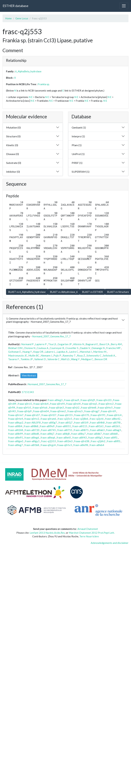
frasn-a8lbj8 (63, 433)
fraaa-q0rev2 (106, 403)
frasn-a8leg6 (31, 437)
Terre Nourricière (89, 536)
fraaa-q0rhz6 (40, 407)
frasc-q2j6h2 (98, 441)
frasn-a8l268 (15, 430)
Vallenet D (40, 359)
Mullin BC (33, 355)
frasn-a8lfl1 (110, 437)
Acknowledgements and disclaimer (109, 542)
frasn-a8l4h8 (97, 422)
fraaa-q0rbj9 (88, 400)
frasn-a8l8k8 (31, 426)
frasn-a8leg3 (55, 400)
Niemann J (46, 355)
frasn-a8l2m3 (65, 441)
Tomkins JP (27, 359)
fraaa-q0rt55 (65, 415)
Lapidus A (62, 351)
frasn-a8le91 (15, 437)
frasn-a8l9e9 (47, 426)
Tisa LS (52, 344)
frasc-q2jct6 (97, 418)
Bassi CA (104, 344)
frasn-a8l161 (96, 426)
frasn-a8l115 (79, 426)
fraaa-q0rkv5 (105, 407)
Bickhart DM (15, 348)
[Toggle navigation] (123, 6)
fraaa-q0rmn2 (58, 411)
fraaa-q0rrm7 (15, 415)
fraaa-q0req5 (89, 403)
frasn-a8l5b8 (31, 445)
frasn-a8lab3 (97, 430)
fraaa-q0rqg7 (91, 411)
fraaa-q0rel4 (73, 403)
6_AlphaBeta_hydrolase (28, 71)
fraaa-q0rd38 (81, 441)
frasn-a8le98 (80, 445)
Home (8, 18)
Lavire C (73, 351)
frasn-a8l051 (63, 426)
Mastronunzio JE (17, 355)
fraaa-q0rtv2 (31, 418)
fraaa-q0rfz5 (24, 407)
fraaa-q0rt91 (98, 415)
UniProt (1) (78, 154)
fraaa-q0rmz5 (75, 411)
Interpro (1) (78, 136)
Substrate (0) (13, 162)
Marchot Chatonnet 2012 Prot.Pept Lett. (92, 532)
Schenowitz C (94, 355)
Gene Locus (21, 18)
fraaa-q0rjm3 (56, 407)
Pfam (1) (77, 145)
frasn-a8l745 (48, 430)
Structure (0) (13, 136)
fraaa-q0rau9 (71, 400)
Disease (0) (12, 154)
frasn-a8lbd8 (31, 433)
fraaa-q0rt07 (48, 415)
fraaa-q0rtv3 (64, 445)
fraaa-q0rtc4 (114, 415)
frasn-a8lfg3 (95, 437)
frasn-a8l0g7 (49, 422)
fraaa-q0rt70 (81, 415)
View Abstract (29, 375)
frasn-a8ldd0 (110, 433)
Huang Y (27, 351)
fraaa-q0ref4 (57, 403)
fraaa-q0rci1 (25, 403)
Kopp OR (38, 351)
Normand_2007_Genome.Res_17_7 (51, 336)
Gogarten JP (65, 344)
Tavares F (13, 359)
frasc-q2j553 (48, 441)
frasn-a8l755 (64, 430)
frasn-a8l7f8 (113, 422)
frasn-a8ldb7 (94, 433)
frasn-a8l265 (112, 426)
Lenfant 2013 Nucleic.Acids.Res (47, 532)
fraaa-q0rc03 (103, 400)
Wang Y (75, 359)
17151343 (28, 392)
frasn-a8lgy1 (32, 441)
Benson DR (101, 359)
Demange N (98, 348)
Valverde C (53, 359)
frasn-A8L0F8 (33, 422)
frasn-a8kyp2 (15, 422)
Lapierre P (41, 344)
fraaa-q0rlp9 (24, 411)
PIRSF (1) (77, 162)
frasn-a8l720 (32, 430)
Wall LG (65, 359)
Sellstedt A (109, 355)
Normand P (27, 344)
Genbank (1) (79, 127)
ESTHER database (15, 6)
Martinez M (99, 351)
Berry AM (116, 344)
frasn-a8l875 (81, 430)
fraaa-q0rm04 (41, 411)
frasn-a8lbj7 (47, 433)
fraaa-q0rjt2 (72, 407)
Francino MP (113, 348)
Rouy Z (81, 355)
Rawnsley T (69, 355)
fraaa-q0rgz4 (48, 445)
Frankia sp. (44, 84)
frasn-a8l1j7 (65, 422)
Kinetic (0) (12, 145)
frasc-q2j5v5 (65, 418)
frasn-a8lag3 (113, 430)
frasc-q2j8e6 (81, 418)
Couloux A (42, 348)
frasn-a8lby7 (78, 433)
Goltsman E (14, 351)
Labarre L (50, 351)
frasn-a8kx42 (112, 418)
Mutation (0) (13, 127)
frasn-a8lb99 (15, 433)
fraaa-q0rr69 (108, 411)
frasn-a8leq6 (48, 437)
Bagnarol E (92, 344)
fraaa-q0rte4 (15, 418)
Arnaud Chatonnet (88, 528)
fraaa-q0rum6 (48, 418)
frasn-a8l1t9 (81, 422)
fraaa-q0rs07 (32, 415)
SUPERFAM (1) (80, 171)
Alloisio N (78, 344)
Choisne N (29, 348)
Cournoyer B (57, 348)
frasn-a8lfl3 (113, 441)
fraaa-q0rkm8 (88, 407)
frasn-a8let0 (64, 437)
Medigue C (87, 359)
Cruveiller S (72, 348)
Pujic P (57, 355)
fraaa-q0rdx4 (40, 403)
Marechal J (86, 351)
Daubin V (85, 348)
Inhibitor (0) (13, 171)
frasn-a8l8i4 (15, 426)
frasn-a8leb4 (97, 445)
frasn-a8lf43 (79, 437)
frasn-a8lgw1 (15, 441)
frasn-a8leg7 (15, 445)
